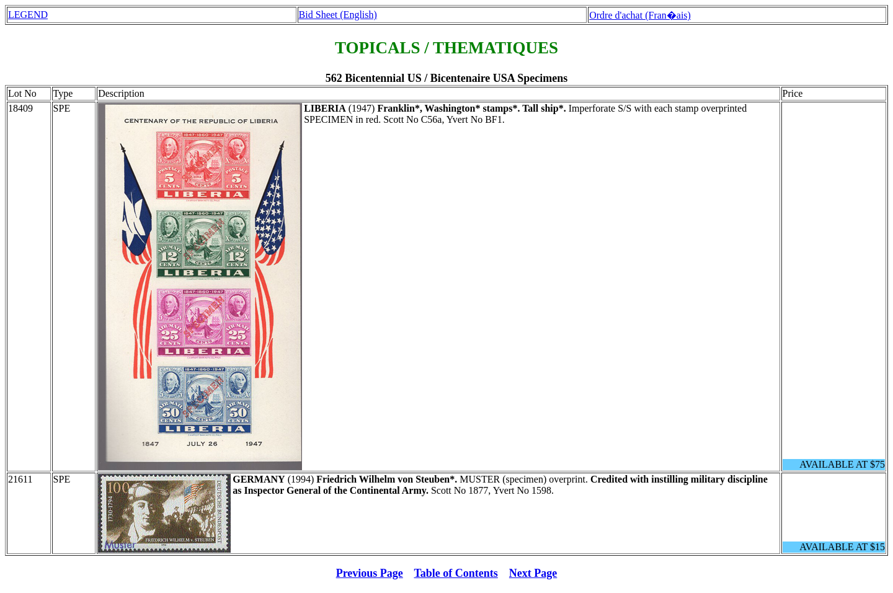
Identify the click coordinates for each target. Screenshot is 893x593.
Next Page (533, 573)
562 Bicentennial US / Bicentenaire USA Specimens (447, 78)
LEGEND (28, 14)
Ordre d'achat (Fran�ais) (640, 15)
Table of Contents (456, 573)
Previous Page (369, 573)
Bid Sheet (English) (338, 14)
